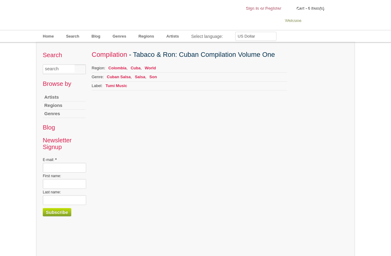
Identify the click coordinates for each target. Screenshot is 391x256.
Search (72, 36)
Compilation (109, 54)
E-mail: (50, 160)
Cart (311, 8)
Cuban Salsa (119, 77)
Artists (172, 36)
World (150, 68)
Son (153, 77)
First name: (52, 176)
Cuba (136, 68)
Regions (146, 36)
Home (48, 36)
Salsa (140, 77)
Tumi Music (116, 85)
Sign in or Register (264, 8)
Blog (96, 36)
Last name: (52, 192)
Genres (119, 36)
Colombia (117, 68)
